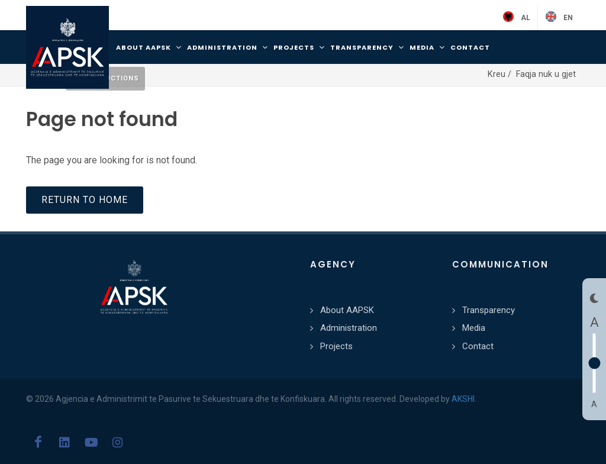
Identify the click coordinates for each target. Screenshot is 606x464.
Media (473, 328)
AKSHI (463, 399)
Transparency (488, 310)
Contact (478, 346)
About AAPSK (347, 310)
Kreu (498, 74)
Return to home (84, 199)
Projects (336, 346)
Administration (348, 328)
